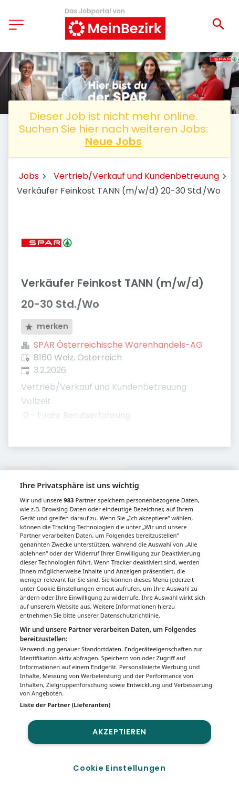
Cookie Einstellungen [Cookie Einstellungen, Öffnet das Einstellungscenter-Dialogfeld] (119, 768)
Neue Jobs (113, 141)
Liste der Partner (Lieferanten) (65, 705)
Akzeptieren (119, 732)
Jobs (29, 176)
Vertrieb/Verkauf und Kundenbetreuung (136, 176)
